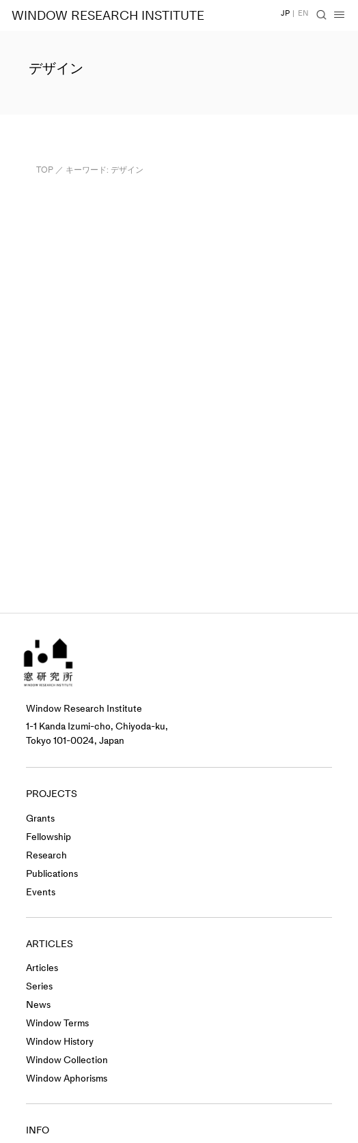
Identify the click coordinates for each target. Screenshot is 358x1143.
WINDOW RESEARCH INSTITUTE (108, 15)
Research (46, 855)
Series (39, 986)
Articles (42, 968)
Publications (52, 874)
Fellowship (48, 837)
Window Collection (67, 1060)
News (38, 1005)
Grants (40, 818)
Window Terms (57, 1023)
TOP (44, 170)
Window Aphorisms (66, 1078)
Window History (60, 1041)
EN (303, 13)
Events (40, 892)
